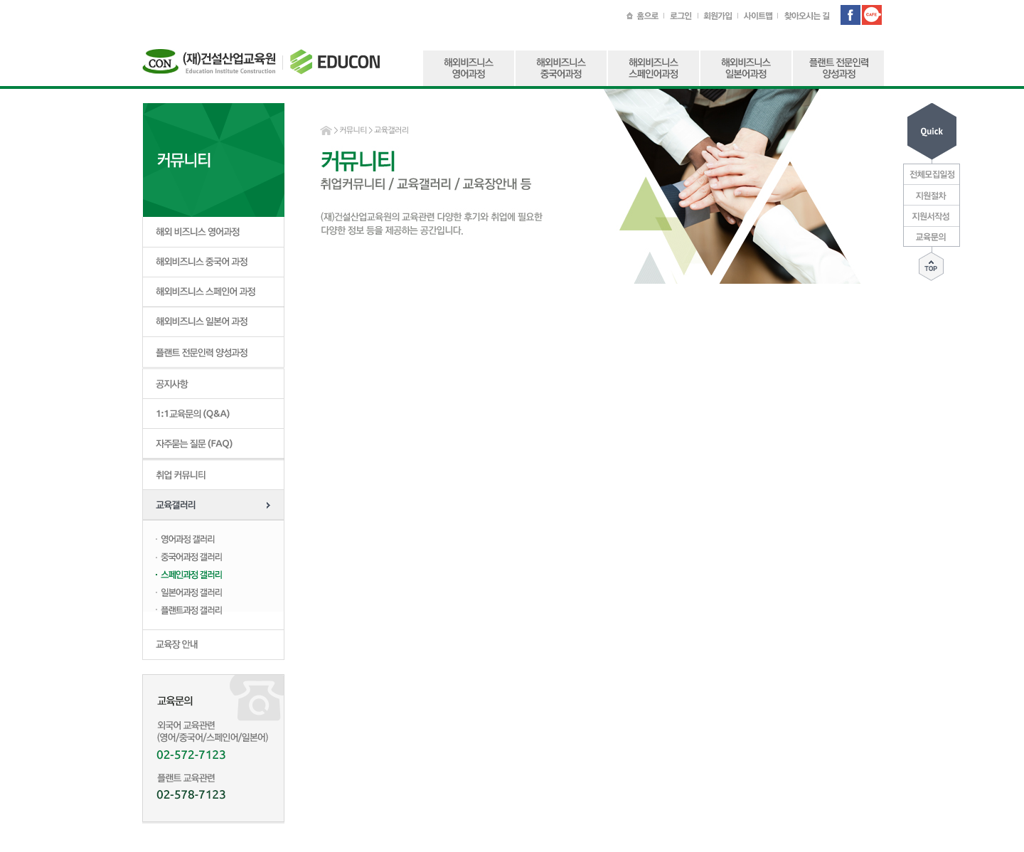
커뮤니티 (353, 130)
